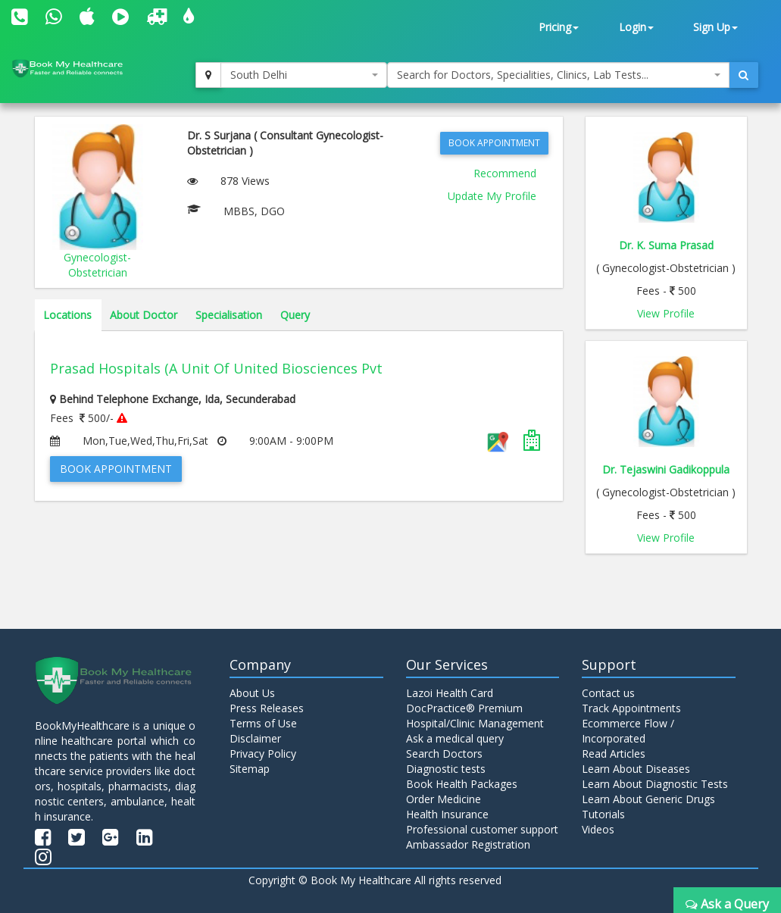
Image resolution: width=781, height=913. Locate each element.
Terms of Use (263, 723)
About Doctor (143, 315)
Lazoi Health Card (449, 693)
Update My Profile (492, 196)
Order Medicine (443, 799)
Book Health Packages (461, 784)
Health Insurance (447, 814)
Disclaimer (255, 738)
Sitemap (250, 768)
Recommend (504, 173)
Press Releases (267, 708)
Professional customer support (482, 829)
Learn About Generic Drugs (648, 799)
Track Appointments (631, 708)
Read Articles (613, 753)
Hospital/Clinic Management (475, 723)
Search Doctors (444, 753)
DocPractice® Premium (464, 708)
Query (295, 315)
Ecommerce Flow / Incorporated (628, 731)
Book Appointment (494, 142)
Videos (598, 829)
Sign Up (715, 27)
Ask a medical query (455, 738)
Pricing (559, 27)
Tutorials (603, 814)
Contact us (608, 693)
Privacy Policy (263, 753)
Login (636, 27)
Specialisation (228, 315)
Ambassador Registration (468, 844)
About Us (252, 693)
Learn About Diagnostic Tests (655, 784)
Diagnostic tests (446, 768)
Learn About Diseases (636, 768)
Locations (67, 315)
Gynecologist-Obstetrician (97, 265)
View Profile (666, 313)
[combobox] (303, 75)
